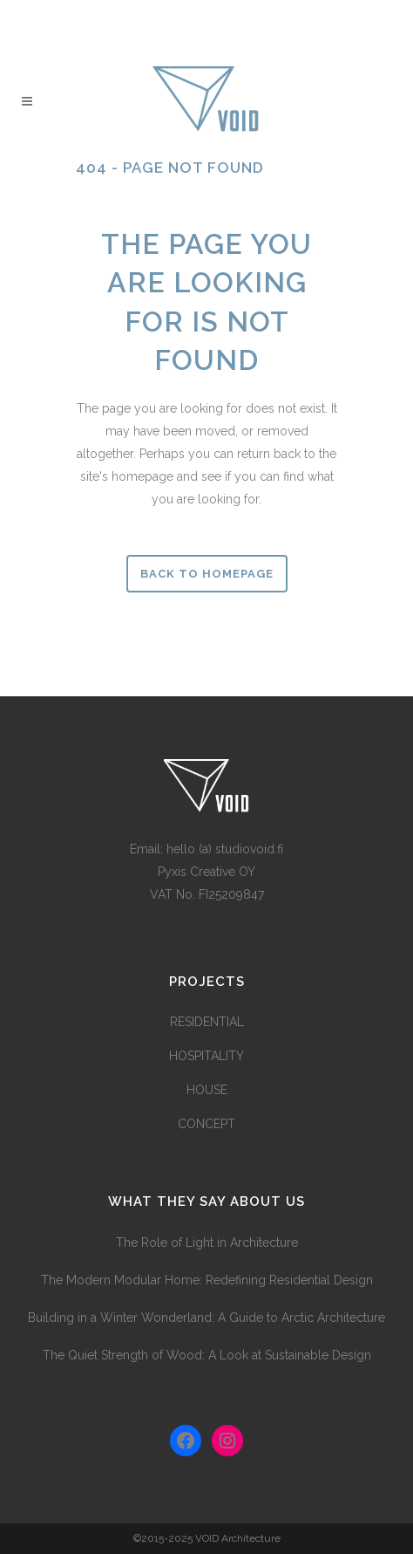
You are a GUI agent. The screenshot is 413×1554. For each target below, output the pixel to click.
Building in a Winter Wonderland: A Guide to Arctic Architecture (206, 1318)
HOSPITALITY (206, 1056)
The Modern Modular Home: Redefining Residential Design (207, 1280)
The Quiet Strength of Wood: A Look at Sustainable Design (207, 1355)
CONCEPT (206, 1124)
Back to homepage (207, 573)
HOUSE (206, 1090)
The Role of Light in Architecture (207, 1242)
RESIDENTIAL (207, 1022)
